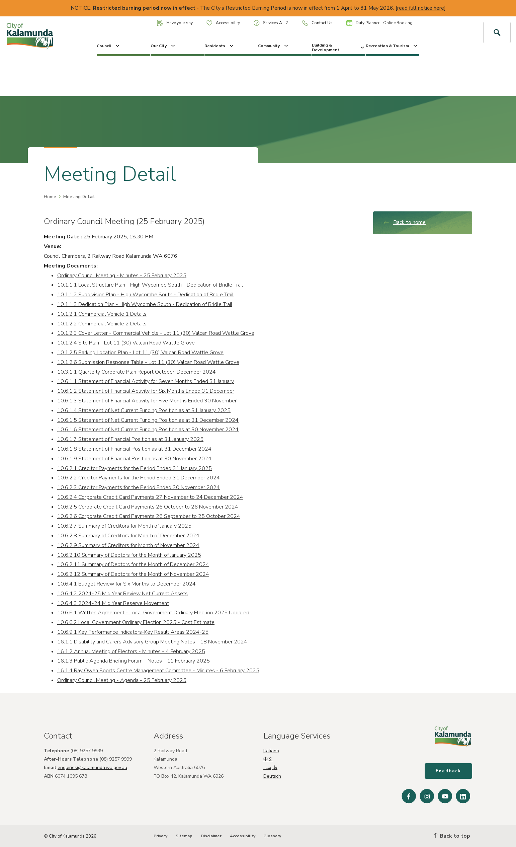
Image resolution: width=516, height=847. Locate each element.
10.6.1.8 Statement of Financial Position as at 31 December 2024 (134, 449)
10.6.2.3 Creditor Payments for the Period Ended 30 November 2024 (138, 487)
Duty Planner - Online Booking (379, 23)
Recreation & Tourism (392, 46)
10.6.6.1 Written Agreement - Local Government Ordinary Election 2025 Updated (153, 612)
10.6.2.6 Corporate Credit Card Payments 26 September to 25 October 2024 (148, 516)
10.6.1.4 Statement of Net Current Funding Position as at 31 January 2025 (144, 410)
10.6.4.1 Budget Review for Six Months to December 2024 (126, 584)
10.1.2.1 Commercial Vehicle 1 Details (102, 314)
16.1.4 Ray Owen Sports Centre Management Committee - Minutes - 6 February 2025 (158, 670)
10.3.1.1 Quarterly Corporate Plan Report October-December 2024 (136, 372)
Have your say (175, 23)
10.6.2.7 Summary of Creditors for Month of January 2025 (124, 526)
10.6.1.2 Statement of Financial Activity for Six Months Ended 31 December (145, 391)
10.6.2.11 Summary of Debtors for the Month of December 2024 (133, 564)
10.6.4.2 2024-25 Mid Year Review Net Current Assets (122, 593)
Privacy (160, 836)
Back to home (404, 222)
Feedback (448, 771)
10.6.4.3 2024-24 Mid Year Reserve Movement (113, 603)
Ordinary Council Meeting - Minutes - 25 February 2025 (121, 275)
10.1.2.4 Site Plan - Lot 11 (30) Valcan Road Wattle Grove (126, 342)
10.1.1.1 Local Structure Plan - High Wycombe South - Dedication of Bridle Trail (150, 285)
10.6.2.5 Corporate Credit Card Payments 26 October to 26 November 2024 (147, 507)
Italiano (271, 751)
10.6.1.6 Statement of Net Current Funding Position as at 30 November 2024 (148, 429)
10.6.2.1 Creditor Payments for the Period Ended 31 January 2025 (134, 468)
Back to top (452, 836)
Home (50, 197)
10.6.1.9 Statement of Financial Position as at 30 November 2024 (134, 458)
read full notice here (420, 8)
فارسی (270, 767)
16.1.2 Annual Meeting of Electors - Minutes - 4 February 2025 (131, 651)
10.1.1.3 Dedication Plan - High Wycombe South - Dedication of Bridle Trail (144, 304)
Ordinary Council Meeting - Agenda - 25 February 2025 (121, 680)
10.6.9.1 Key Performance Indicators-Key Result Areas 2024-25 (132, 632)
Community (273, 46)
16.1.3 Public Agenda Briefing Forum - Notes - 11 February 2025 (133, 661)
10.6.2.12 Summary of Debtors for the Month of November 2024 (133, 574)
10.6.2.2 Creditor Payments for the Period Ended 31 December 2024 (138, 477)
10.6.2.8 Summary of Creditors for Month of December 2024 (128, 535)
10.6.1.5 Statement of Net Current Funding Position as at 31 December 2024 (148, 420)
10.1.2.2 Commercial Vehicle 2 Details (102, 323)
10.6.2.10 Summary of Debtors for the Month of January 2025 (129, 555)
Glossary (272, 836)
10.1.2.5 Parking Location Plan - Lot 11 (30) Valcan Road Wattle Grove (140, 352)
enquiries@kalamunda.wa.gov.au (92, 767)
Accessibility (223, 22)
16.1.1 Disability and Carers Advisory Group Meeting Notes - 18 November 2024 (152, 641)
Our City (163, 46)
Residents (219, 46)
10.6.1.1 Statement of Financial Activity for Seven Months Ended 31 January (145, 381)
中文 (268, 759)
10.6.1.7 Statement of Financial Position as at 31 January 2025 (130, 439)
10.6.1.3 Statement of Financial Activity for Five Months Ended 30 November (147, 400)
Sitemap (184, 836)
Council (108, 46)
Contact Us (317, 23)
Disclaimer (211, 836)
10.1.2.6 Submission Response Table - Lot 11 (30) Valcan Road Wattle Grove (148, 362)
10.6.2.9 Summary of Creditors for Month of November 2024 (128, 545)
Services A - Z (271, 23)
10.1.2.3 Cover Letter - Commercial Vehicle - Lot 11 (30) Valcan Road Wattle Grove (155, 333)
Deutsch (272, 776)
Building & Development (338, 48)
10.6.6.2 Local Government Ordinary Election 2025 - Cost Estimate (135, 622)
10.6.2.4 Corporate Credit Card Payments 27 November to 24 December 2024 (150, 497)
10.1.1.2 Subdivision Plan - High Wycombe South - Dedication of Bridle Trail (145, 294)
